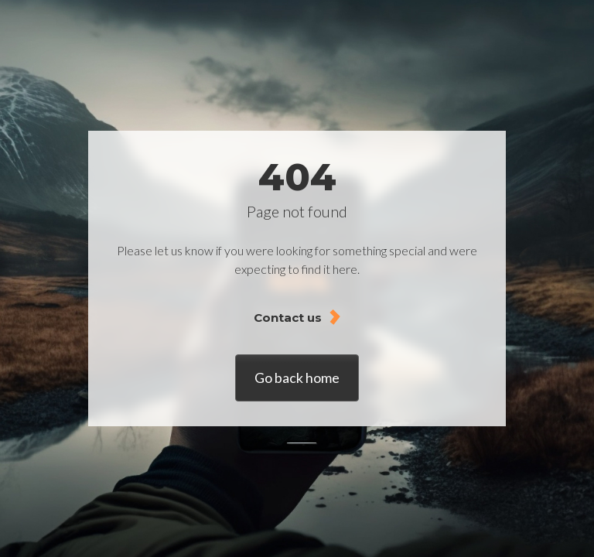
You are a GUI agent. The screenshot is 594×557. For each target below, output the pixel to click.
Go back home (297, 377)
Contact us (288, 317)
